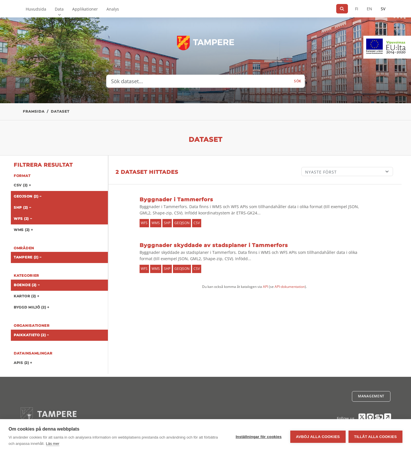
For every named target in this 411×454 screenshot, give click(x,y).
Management (371, 396)
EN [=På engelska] (369, 8)
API (265, 286)
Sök (297, 81)
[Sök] (342, 8)
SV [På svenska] (383, 8)
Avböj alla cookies (318, 437)
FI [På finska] (356, 8)
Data (59, 9)
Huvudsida (36, 9)
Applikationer (85, 9)
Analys (112, 9)
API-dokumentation (290, 286)
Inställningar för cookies (259, 437)
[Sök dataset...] (198, 81)
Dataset (60, 111)
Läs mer (52, 443)
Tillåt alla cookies (375, 437)
